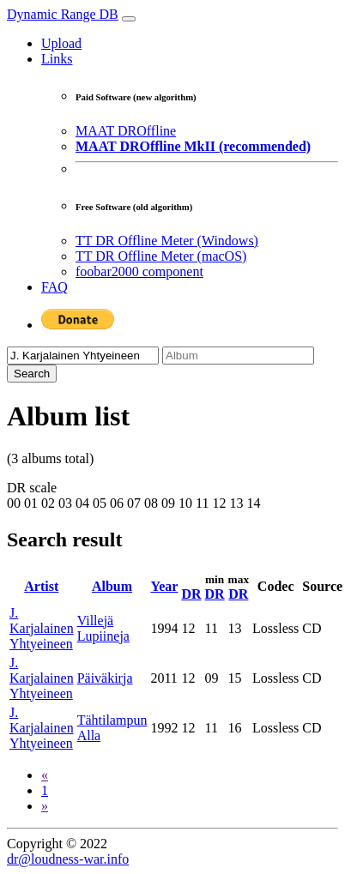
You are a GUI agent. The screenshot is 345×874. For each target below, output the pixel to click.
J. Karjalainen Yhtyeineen (41, 628)
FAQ (54, 287)
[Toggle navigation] (129, 18)
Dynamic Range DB (62, 14)
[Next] (44, 806)
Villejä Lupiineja (103, 628)
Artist (41, 586)
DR (191, 594)
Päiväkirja (105, 678)
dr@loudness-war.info (68, 859)
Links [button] (56, 58)
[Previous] (44, 775)
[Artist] (83, 356)
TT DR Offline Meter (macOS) (161, 256)
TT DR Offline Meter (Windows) (167, 240)
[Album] (238, 356)
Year (164, 586)
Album (112, 586)
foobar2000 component (139, 271)
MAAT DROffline (126, 131)
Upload (61, 43)
